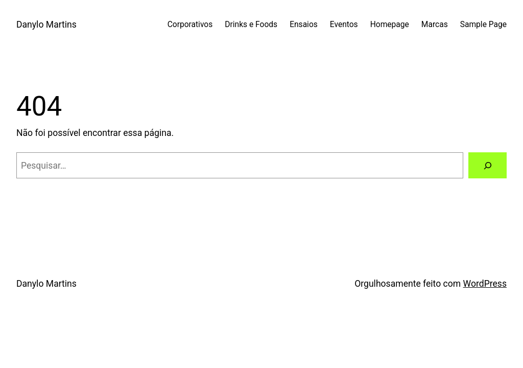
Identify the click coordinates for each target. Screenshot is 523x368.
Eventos (344, 24)
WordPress (485, 284)
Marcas (434, 24)
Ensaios (304, 24)
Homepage (389, 24)
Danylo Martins (46, 24)
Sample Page (483, 24)
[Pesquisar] (487, 165)
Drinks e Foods (251, 24)
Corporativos (190, 24)
